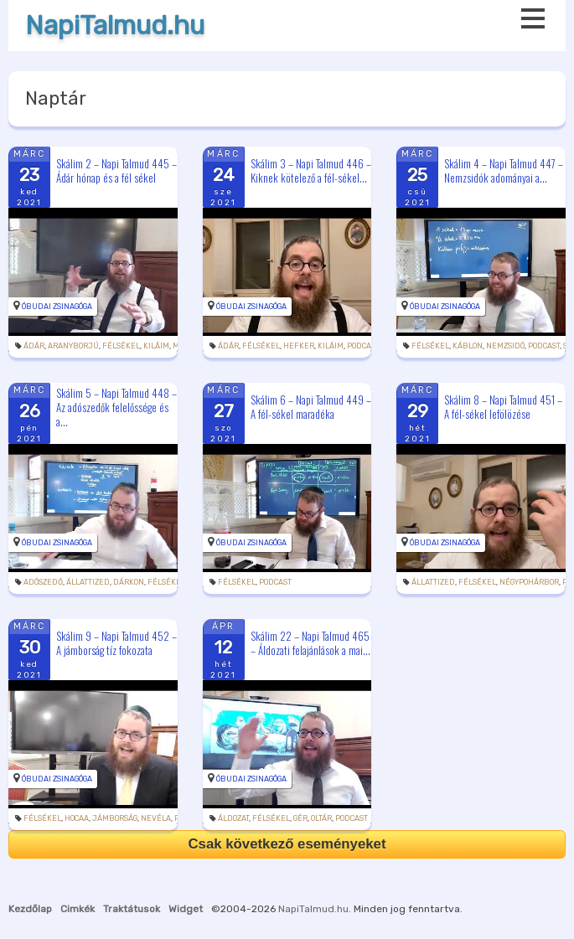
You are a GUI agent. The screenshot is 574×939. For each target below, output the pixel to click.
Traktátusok (131, 909)
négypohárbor (529, 582)
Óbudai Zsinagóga (57, 306)
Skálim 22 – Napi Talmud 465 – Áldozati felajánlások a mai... (310, 642)
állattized (88, 582)
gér (300, 818)
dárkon (128, 582)
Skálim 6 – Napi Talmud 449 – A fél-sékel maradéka (311, 406)
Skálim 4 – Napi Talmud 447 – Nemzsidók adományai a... (503, 170)
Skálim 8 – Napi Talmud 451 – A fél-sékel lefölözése (503, 406)
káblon (467, 346)
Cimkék (77, 909)
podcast (363, 346)
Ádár (33, 346)
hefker (298, 346)
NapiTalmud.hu (114, 25)
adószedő (43, 582)
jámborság (114, 818)
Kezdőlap (30, 909)
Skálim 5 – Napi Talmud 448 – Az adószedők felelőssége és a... (116, 407)
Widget (185, 909)
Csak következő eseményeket (286, 844)
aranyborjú (73, 346)
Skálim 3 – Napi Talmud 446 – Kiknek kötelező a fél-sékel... (311, 170)
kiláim (156, 346)
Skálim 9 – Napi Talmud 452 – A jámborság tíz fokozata (116, 642)
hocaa (77, 818)
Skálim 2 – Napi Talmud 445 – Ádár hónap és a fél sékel (116, 170)
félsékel (121, 346)
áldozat (233, 818)
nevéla (156, 818)
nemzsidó (505, 346)
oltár (321, 818)
